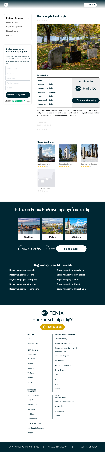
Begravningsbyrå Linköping (23, 279)
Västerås (30, 373)
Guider (57, 389)
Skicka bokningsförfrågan (18, 95)
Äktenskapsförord (34, 423)
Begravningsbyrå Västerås (22, 284)
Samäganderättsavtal (35, 428)
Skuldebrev (31, 414)
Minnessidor (59, 411)
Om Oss (30, 335)
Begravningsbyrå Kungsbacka (71, 289)
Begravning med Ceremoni (65, 343)
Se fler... (30, 382)
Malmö (30, 363)
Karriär (30, 339)
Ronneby (52, 92)
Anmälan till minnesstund (64, 402)
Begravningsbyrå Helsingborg (24, 289)
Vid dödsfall (59, 361)
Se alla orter (71, 248)
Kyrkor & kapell (60, 370)
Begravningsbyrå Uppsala (22, 270)
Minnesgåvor (60, 406)
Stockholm (31, 354)
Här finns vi (32, 350)
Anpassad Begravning (63, 356)
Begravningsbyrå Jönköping (71, 270)
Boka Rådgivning (88, 100)
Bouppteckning (33, 395)
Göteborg (31, 359)
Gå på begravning (60, 397)
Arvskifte (30, 400)
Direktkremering (61, 339)
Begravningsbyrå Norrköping (71, 275)
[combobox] (34, 248)
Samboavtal (32, 419)
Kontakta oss (32, 343)
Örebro (30, 378)
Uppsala (30, 368)
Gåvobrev (31, 409)
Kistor (57, 375)
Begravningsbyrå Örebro (21, 275)
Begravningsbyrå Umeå (68, 284)
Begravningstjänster (65, 335)
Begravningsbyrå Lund (68, 279)
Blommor (58, 379)
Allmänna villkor (58, 447)
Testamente (32, 405)
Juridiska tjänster (31, 390)
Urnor (57, 384)
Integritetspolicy (87, 447)
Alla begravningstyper (63, 365)
